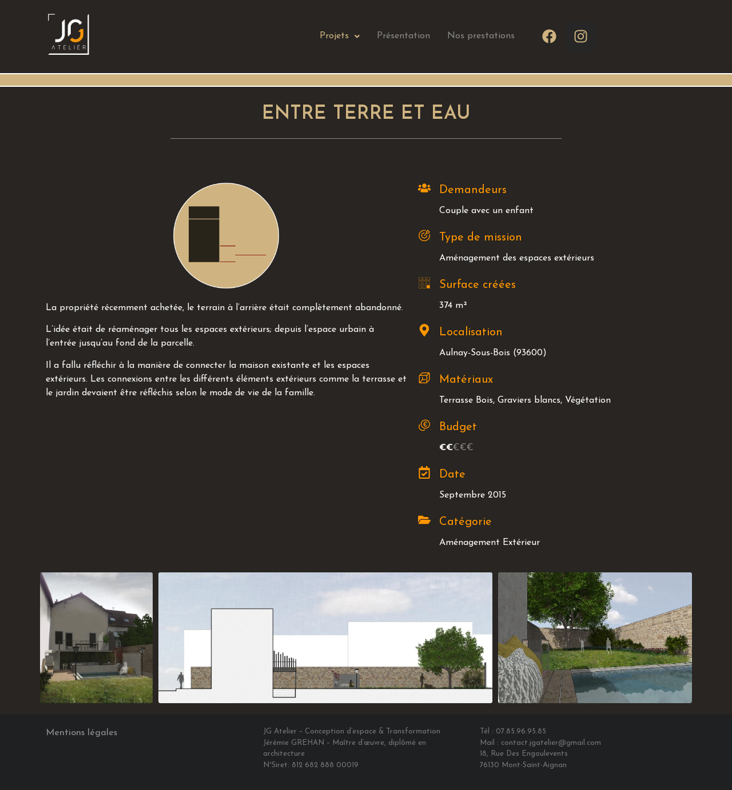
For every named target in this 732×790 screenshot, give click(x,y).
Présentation (403, 36)
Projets (340, 36)
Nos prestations (481, 36)
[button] (339, 36)
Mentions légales (81, 732)
